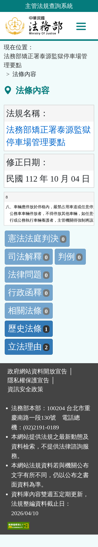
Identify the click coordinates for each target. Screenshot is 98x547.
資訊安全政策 (25, 389)
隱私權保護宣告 (28, 380)
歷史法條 (28, 328)
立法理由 (28, 346)
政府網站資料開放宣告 (37, 371)
